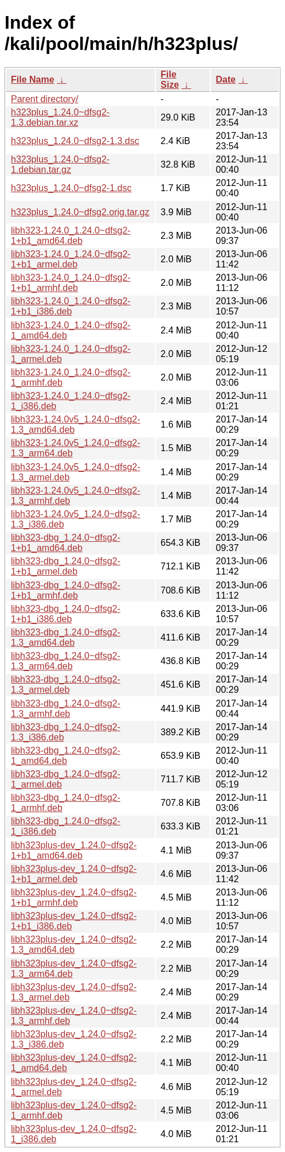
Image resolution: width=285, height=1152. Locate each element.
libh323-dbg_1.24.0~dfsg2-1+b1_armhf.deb (65, 590)
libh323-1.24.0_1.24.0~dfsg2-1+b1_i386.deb (71, 306)
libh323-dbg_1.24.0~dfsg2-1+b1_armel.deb (65, 566)
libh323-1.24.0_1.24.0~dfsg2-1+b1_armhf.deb (71, 283)
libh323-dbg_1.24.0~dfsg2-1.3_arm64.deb (65, 661)
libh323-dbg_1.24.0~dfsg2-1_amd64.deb (65, 756)
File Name (32, 79)
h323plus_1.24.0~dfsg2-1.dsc (71, 188)
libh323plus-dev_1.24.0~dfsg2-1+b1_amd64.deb (73, 850)
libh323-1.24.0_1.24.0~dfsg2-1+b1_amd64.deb (71, 236)
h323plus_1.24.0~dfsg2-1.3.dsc (75, 141)
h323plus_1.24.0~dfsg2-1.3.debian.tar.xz (60, 117)
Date (226, 79)
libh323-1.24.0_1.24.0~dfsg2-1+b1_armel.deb (71, 259)
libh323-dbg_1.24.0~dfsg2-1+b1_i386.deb (65, 614)
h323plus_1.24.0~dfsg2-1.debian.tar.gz (60, 164)
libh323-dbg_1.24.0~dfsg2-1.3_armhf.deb (65, 709)
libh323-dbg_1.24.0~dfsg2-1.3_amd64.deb (65, 637)
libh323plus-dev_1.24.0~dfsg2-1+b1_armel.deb (73, 874)
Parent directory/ (44, 99)
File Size (170, 79)
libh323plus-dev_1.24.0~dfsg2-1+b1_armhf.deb (73, 897)
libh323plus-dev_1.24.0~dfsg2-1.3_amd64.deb (73, 944)
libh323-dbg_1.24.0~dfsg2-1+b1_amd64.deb (65, 543)
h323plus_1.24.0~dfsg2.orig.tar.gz (80, 212)
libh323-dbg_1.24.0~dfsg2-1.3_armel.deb (65, 684)
